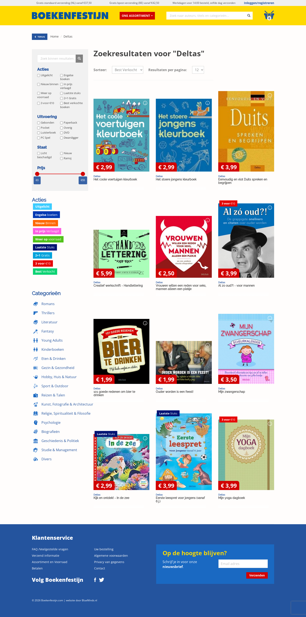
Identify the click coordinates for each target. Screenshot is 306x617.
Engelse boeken (66, 77)
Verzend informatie (45, 556)
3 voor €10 (45, 103)
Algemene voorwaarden (111, 556)
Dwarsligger (69, 137)
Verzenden (257, 575)
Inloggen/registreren (259, 3)
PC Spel (43, 137)
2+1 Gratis (68, 98)
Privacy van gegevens (109, 562)
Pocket (43, 128)
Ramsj (65, 158)
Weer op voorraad (44, 95)
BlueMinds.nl (89, 600)
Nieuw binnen (47, 84)
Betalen (37, 568)
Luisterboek (46, 132)
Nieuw (66, 153)
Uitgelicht (45, 75)
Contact (99, 568)
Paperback (68, 122)
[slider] (37, 174)
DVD (64, 132)
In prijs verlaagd (66, 86)
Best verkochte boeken (71, 105)
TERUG (39, 36)
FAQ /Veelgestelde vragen (50, 549)
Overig (66, 128)
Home (54, 36)
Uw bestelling (103, 549)
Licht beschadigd (44, 155)
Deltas (68, 36)
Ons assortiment (137, 16)
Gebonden (45, 122)
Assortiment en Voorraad (49, 562)
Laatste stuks (70, 93)
